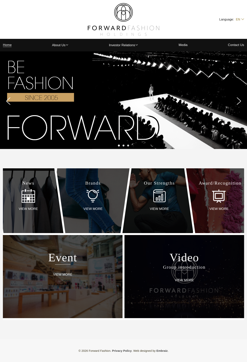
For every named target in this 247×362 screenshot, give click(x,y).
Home (7, 45)
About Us (58, 45)
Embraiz (161, 350)
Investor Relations (122, 45)
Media (183, 45)
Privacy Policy (122, 350)
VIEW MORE (28, 209)
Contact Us (236, 45)
